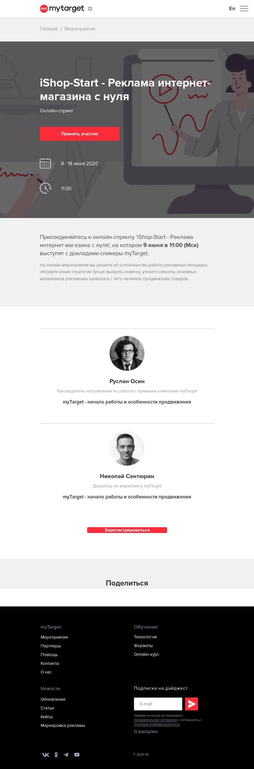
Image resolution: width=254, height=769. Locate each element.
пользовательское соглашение (155, 720)
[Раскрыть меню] (244, 9)
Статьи (47, 708)
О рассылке (146, 731)
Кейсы (47, 716)
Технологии (145, 637)
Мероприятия (80, 29)
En (232, 8)
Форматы (143, 645)
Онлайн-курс (146, 654)
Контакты (50, 663)
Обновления (53, 699)
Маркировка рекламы (63, 725)
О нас (46, 672)
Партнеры (51, 646)
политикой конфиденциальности (157, 724)
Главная (49, 29)
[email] (158, 704)
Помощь (49, 654)
